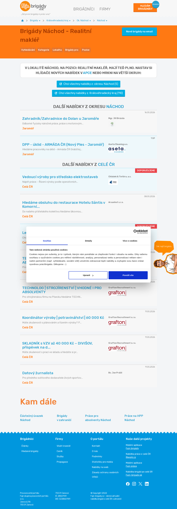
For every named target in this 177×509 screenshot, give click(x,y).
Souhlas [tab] (47, 241)
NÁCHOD (115, 106)
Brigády (64, 418)
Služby (60, 456)
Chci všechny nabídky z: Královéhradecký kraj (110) (88, 93)
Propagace (62, 462)
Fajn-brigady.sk (134, 475)
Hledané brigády (29, 451)
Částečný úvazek (31, 418)
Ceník (60, 451)
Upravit (88, 275)
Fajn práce (131, 466)
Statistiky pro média (102, 462)
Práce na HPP (133, 418)
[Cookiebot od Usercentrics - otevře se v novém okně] (135, 232)
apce (87, 73)
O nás (95, 451)
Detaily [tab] (88, 241)
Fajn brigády (132, 448)
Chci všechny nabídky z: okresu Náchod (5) (88, 84)
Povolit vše (128, 275)
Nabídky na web (100, 467)
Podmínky (97, 456)
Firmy (105, 9)
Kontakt (96, 446)
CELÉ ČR (106, 164)
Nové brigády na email (139, 31)
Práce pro (98, 418)
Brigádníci (83, 9)
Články (24, 446)
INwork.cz (131, 457)
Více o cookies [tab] (130, 241)
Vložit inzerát (64, 446)
